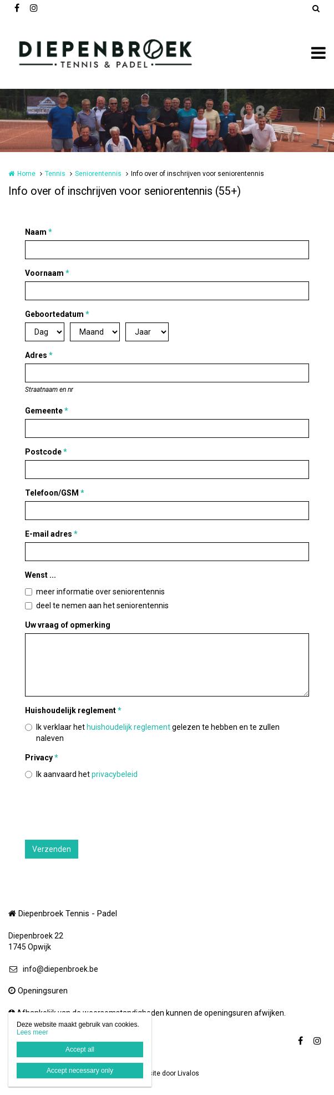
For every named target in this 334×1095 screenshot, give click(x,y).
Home (26, 174)
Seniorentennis (98, 174)
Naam (38, 232)
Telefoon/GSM (54, 492)
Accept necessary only (80, 1070)
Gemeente (46, 410)
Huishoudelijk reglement (73, 710)
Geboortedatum (57, 314)
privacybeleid (115, 774)
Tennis (55, 174)
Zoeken (315, 8)
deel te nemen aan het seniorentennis (102, 605)
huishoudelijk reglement (128, 727)
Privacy (41, 757)
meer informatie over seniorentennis (100, 591)
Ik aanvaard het (87, 774)
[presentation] (109, 809)
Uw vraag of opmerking (67, 624)
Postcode (46, 451)
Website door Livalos (167, 1073)
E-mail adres (51, 533)
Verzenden (51, 849)
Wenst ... (40, 575)
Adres (39, 355)
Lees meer (32, 1032)
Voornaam (47, 273)
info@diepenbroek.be (53, 969)
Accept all (79, 1049)
